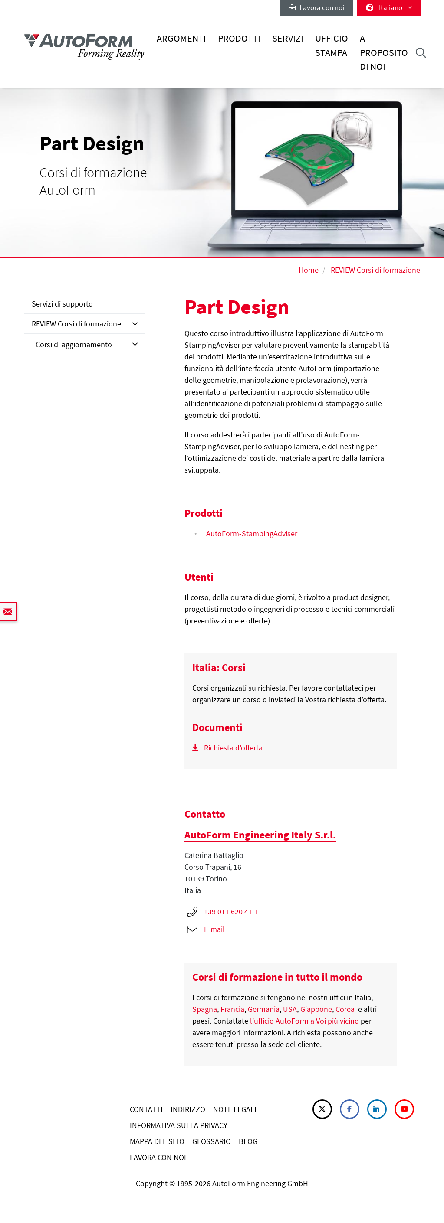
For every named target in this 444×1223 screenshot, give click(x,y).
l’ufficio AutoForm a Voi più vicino (304, 1021)
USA (290, 1009)
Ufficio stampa (331, 45)
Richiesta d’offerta (233, 748)
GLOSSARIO (211, 1141)
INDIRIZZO (188, 1109)
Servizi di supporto (62, 304)
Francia (232, 1009)
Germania (264, 1009)
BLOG (248, 1141)
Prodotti (239, 38)
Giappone (316, 1009)
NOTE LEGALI (235, 1109)
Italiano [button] (389, 7)
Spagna (204, 1009)
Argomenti (181, 38)
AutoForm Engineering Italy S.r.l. (260, 834)
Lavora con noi (316, 7)
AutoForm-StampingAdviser (251, 533)
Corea (345, 1009)
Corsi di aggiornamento (74, 344)
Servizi (287, 38)
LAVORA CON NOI (158, 1157)
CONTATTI (146, 1109)
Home (309, 270)
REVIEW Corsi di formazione (375, 270)
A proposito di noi (384, 52)
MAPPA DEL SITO (157, 1141)
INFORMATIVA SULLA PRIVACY (178, 1125)
